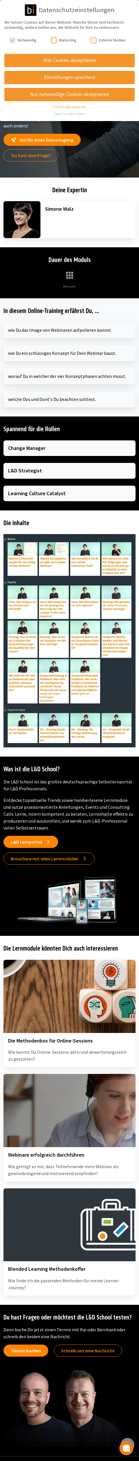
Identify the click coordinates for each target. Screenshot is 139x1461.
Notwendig (23, 38)
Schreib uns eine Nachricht (88, 1350)
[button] (126, 1448)
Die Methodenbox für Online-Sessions (50, 1040)
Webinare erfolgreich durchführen (46, 1154)
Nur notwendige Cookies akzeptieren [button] (69, 92)
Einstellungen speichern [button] (69, 75)
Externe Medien (108, 38)
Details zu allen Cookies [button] (69, 112)
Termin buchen (26, 1350)
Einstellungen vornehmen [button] (69, 105)
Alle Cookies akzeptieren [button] (69, 58)
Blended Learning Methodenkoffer (47, 1269)
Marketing (63, 38)
